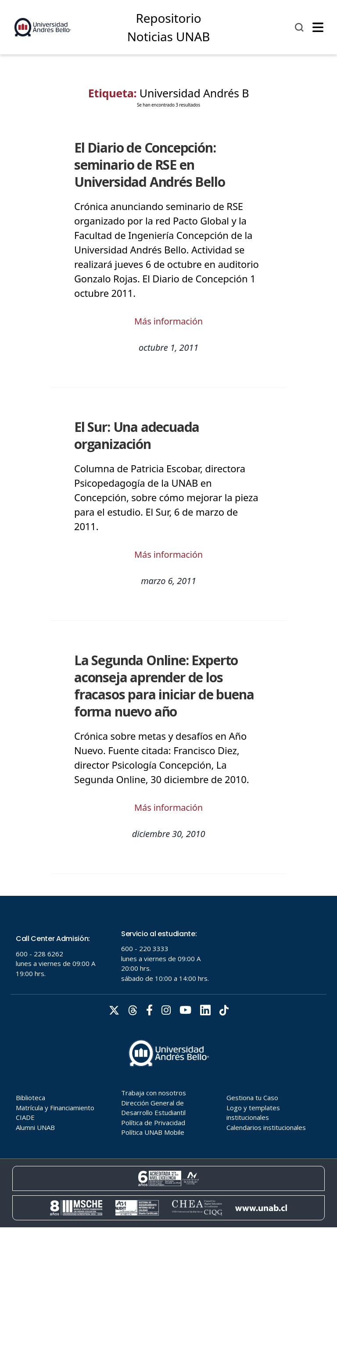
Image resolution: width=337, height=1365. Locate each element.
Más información (168, 321)
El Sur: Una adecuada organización (136, 435)
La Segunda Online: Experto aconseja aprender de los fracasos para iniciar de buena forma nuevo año (164, 685)
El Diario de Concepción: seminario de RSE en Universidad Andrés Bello (149, 165)
